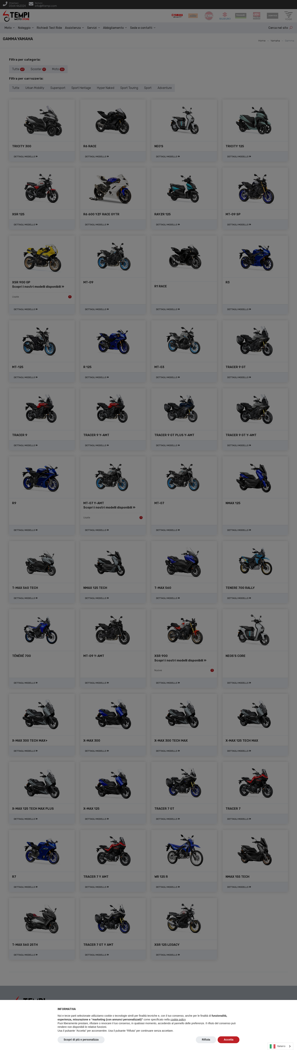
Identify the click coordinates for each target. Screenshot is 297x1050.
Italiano (277, 1046)
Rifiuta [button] (206, 1039)
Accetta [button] (228, 1039)
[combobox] (280, 1046)
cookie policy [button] (177, 1019)
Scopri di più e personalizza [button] (81, 1039)
